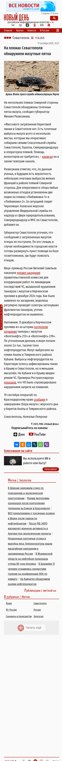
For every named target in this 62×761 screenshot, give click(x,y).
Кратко (19, 30)
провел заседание (28, 273)
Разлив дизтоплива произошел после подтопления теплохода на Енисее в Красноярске (29, 503)
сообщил (39, 399)
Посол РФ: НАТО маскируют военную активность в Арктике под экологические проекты (29, 528)
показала (10, 382)
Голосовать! (51, 469)
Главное (8, 30)
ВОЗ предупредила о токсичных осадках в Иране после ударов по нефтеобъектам (31, 518)
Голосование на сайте (18, 451)
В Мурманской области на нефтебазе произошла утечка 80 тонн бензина (30, 559)
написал (47, 157)
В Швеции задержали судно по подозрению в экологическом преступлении (26, 493)
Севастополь (21, 38)
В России (44, 30)
